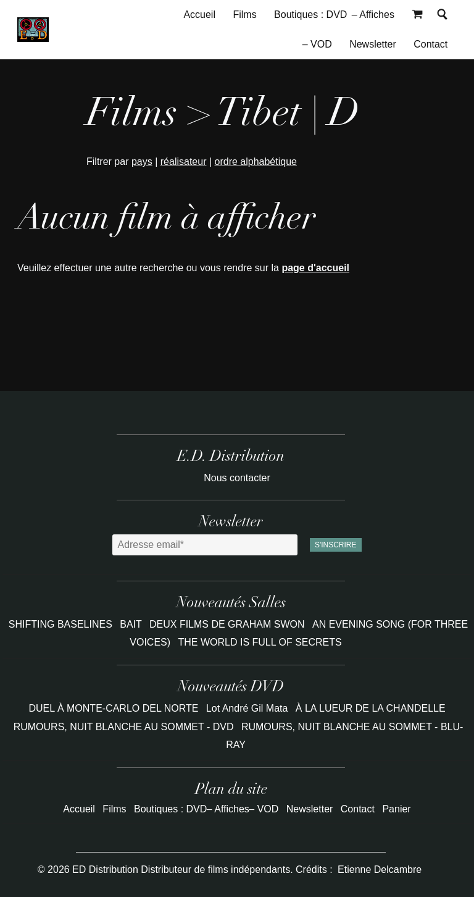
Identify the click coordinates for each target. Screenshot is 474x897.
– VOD (317, 44)
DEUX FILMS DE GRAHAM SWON (228, 624)
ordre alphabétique (256, 161)
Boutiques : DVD (310, 14)
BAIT (132, 624)
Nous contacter (237, 478)
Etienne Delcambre (380, 869)
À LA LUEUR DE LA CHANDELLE (371, 708)
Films (244, 14)
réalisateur (183, 161)
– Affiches (373, 14)
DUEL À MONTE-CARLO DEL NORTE (113, 708)
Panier (396, 809)
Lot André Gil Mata (247, 708)
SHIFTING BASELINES (62, 624)
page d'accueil (315, 268)
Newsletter (372, 44)
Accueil (199, 14)
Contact (430, 44)
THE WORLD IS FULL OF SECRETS (260, 642)
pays (141, 161)
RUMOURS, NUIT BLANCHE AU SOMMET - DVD (124, 727)
